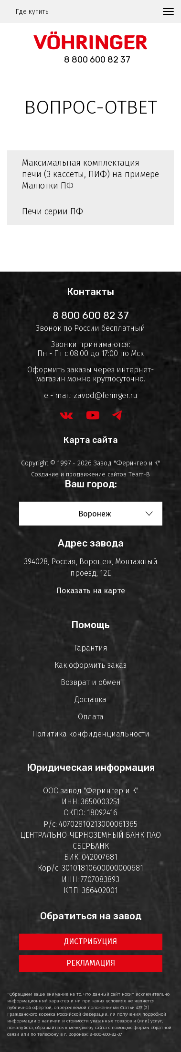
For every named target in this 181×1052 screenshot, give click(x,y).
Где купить (32, 12)
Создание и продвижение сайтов (79, 474)
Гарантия (90, 647)
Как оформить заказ (90, 665)
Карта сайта (91, 440)
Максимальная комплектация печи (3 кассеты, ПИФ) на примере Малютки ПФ (90, 174)
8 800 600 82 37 (97, 59)
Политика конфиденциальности (90, 733)
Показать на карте (90, 590)
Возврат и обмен (91, 682)
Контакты (90, 291)
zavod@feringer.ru (106, 395)
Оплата (91, 716)
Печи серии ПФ (52, 211)
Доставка (90, 699)
